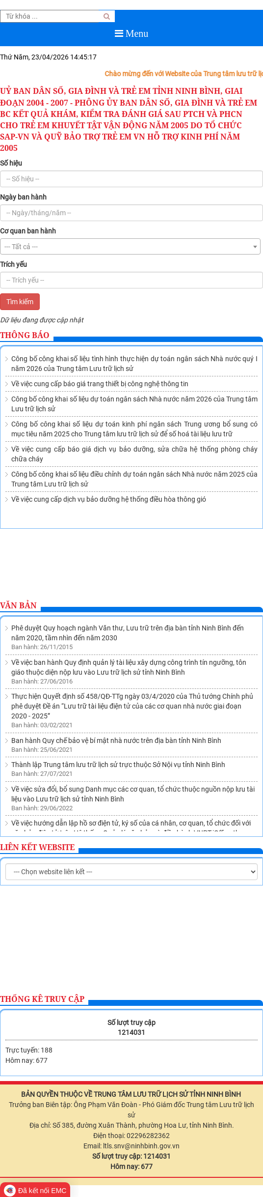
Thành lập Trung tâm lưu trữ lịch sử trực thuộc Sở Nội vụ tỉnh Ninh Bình (118, 708)
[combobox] (130, 246)
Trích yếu (13, 264)
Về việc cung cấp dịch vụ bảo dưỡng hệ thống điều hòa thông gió (108, 499)
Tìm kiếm (19, 302)
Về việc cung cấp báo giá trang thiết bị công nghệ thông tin (99, 384)
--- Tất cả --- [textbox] (21, 247)
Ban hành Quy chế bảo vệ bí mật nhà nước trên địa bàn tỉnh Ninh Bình (116, 684)
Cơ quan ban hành (28, 231)
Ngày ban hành (23, 197)
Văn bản (18, 605)
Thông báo (25, 335)
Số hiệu (11, 163)
